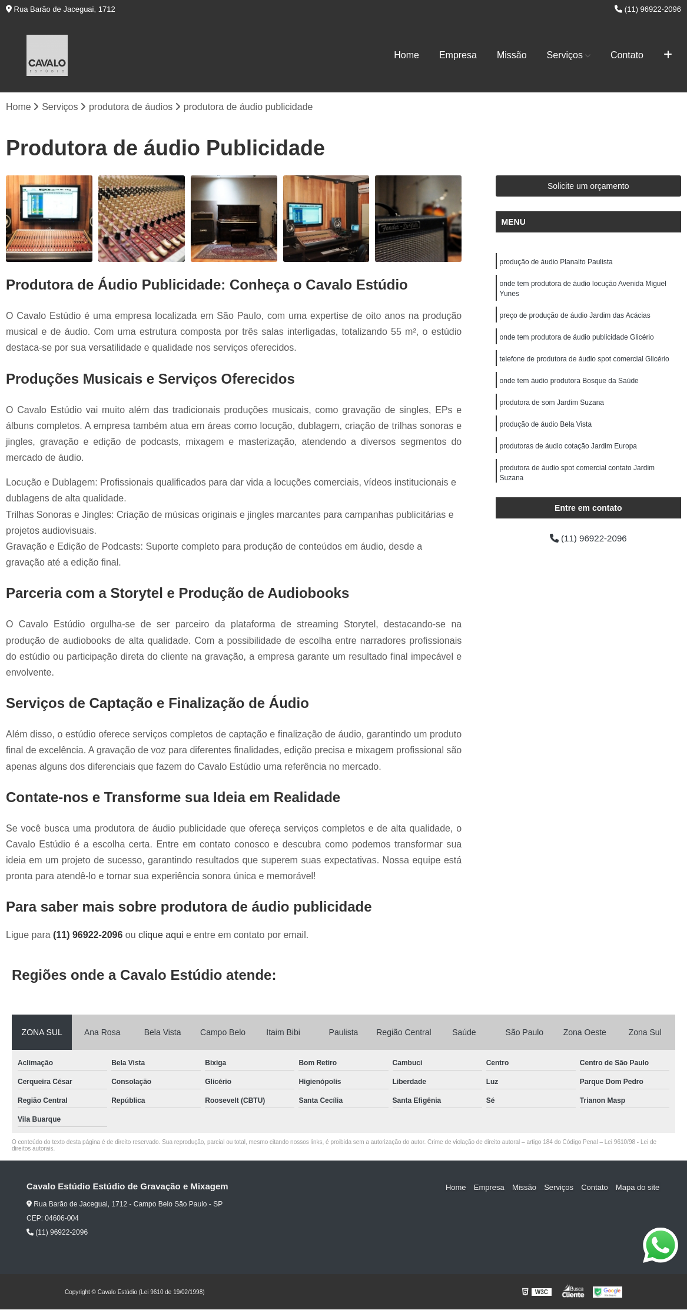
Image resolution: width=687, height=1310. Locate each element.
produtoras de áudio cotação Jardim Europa (568, 452)
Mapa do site (638, 1187)
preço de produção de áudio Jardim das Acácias (575, 318)
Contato (626, 55)
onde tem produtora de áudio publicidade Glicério (577, 340)
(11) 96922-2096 (648, 9)
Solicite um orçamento (588, 186)
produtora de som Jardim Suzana (552, 407)
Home (406, 55)
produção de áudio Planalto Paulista (556, 262)
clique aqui (161, 935)
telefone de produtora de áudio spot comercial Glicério (584, 362)
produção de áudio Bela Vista (546, 429)
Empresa (458, 55)
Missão (512, 55)
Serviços (565, 55)
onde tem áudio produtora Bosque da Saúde (569, 385)
